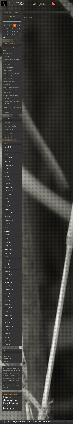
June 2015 (7, 260)
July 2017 (7, 198)
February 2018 (8, 187)
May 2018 (7, 176)
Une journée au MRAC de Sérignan (11, 101)
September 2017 (9, 191)
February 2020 (8, 158)
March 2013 (7, 344)
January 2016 (8, 246)
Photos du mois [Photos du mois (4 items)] (7, 406)
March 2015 (7, 271)
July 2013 (7, 330)
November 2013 (8, 319)
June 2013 (7, 333)
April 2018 (7, 180)
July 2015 (7, 257)
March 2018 (7, 183)
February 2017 (8, 209)
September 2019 (9, 165)
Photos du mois (8, 133)
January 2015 (8, 279)
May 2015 (7, 264)
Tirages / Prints (26, 422)
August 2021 (8, 147)
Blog (8, 422)
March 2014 (7, 304)
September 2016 (9, 220)
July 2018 (7, 169)
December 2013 (8, 315)
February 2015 (8, 275)
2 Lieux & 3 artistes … (8, 68)
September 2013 (9, 326)
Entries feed (6, 356)
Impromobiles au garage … (9, 82)
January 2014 (8, 311)
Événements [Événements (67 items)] (9, 408)
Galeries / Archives (16, 422)
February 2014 (8, 308)
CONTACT (48, 422)
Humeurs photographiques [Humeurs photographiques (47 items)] (10, 399)
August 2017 (8, 194)
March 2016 (7, 242)
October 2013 (8, 322)
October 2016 (8, 216)
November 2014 (8, 282)
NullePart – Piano (7, 54)
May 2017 (7, 202)
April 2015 (7, 268)
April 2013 (7, 341)
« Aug (4, 37)
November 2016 (8, 213)
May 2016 (7, 235)
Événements (8, 122)
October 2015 (8, 253)
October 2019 (8, 162)
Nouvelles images (9, 130)
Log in (4, 354)
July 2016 (7, 227)
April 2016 (7, 238)
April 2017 (7, 205)
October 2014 (8, 286)
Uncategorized (8, 137)
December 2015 (8, 249)
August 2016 (8, 224)
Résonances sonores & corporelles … (12, 48)
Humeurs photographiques (11, 126)
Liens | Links (42, 422)
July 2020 (7, 154)
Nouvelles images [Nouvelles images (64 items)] (11, 403)
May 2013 (7, 337)
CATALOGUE (34, 422)
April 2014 (7, 300)
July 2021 (7, 150)
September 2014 (9, 289)
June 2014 (7, 293)
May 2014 (7, 297)
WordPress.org (6, 361)
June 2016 (7, 231)
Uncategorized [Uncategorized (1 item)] (13, 406)
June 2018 (7, 172)
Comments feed (7, 359)
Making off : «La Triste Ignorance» (11, 96)
